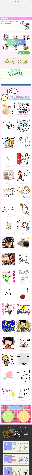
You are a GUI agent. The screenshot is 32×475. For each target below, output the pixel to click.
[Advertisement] (16, 9)
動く (5, 23)
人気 (7, 23)
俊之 (3, 23)
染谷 (1, 23)
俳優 (9, 23)
